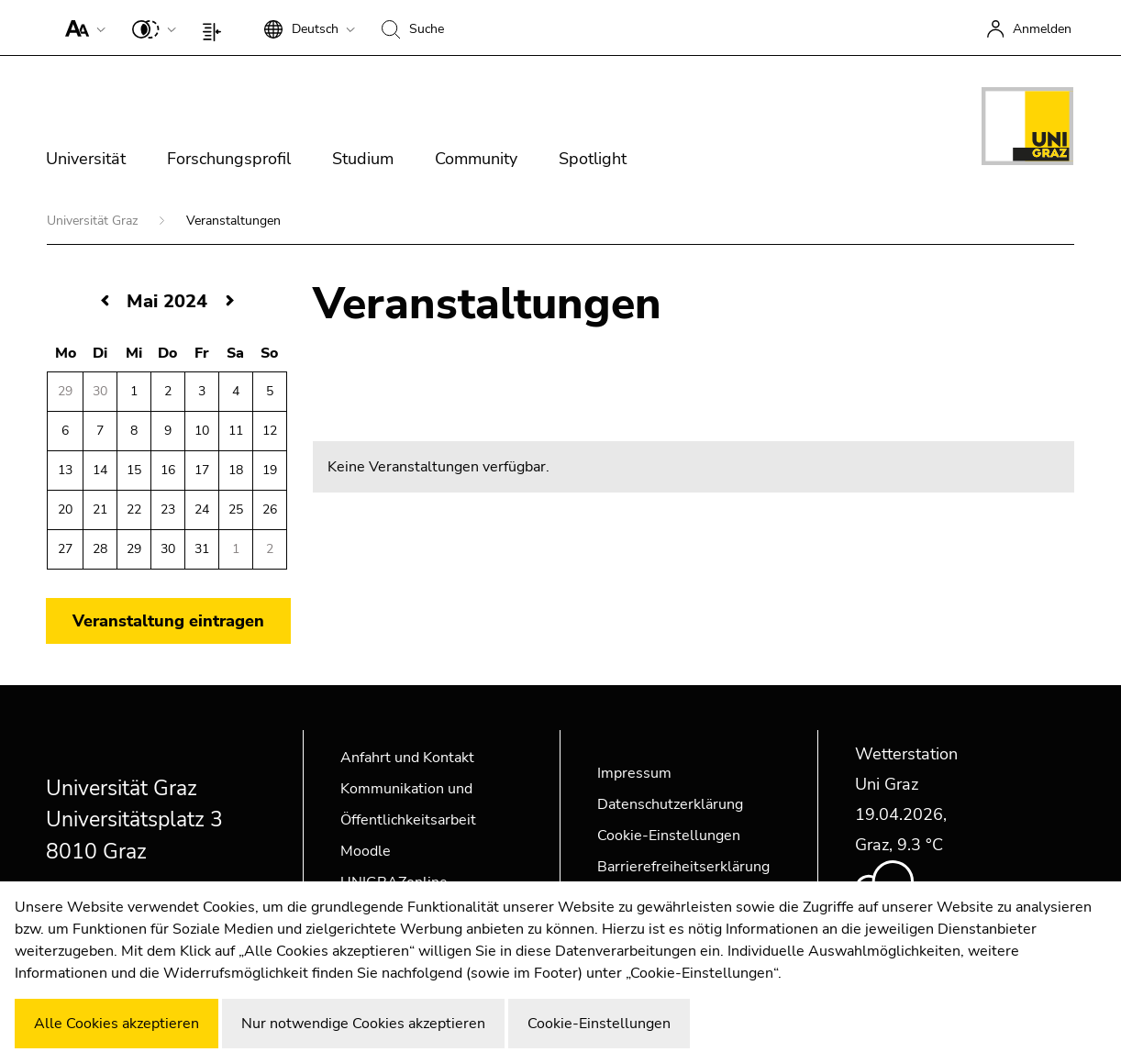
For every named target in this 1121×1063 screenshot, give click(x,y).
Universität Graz (94, 220)
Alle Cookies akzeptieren (116, 1023)
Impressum (634, 773)
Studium (363, 159)
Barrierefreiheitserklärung (683, 867)
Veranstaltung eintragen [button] (168, 621)
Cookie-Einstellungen (668, 835)
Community (476, 159)
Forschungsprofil (229, 159)
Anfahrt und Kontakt (407, 757)
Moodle (365, 851)
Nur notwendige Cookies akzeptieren (363, 1023)
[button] (81, 27)
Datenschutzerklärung (670, 804)
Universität (86, 159)
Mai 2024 (167, 301)
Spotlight (593, 159)
